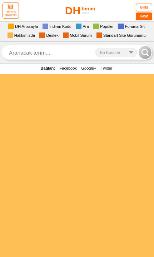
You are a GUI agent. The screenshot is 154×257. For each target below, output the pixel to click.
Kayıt (144, 16)
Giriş (144, 7)
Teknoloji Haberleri (10, 10)
